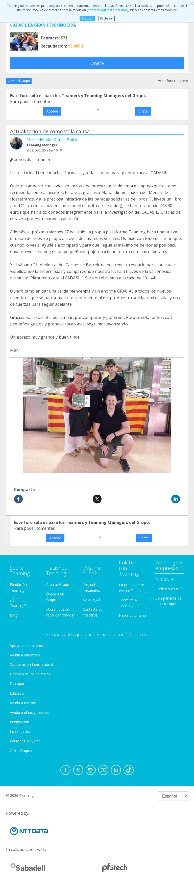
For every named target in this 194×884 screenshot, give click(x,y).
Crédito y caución (169, 588)
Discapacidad (21, 683)
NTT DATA (164, 579)
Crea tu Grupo (57, 584)
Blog (13, 615)
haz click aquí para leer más (107, 10)
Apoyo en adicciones (27, 645)
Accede (52, 111)
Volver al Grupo (19, 81)
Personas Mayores (25, 741)
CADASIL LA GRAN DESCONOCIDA (43, 25)
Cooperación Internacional (31, 664)
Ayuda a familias (23, 702)
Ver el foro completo (173, 81)
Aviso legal (91, 599)
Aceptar (87, 18)
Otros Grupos (21, 750)
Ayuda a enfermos (25, 655)
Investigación (20, 731)
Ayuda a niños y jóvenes (30, 712)
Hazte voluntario (132, 615)
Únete (97, 63)
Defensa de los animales (30, 674)
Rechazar (106, 18)
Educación (18, 693)
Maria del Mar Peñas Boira (52, 140)
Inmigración (19, 721)
